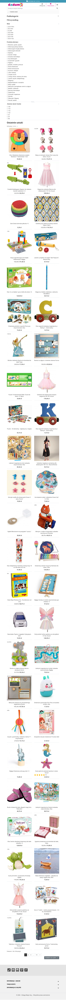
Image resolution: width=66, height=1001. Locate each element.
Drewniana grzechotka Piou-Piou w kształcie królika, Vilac (46, 703)
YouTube (13, 969)
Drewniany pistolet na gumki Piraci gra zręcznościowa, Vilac (19, 327)
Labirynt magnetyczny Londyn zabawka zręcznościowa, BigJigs (46, 669)
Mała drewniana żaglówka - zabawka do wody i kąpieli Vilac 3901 (46, 876)
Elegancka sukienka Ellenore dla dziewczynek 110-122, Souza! (47, 190)
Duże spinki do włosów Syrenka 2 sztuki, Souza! (46, 772)
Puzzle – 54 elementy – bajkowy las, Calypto (19, 429)
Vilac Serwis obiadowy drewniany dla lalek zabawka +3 (19, 842)
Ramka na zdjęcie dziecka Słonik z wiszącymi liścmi (19, 669)
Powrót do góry (51, 958)
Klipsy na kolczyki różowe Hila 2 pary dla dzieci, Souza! (46, 156)
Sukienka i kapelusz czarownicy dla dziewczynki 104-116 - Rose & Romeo (46, 464)
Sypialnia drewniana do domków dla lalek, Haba (47, 842)
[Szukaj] (33, 8)
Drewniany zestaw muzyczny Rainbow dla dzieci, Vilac (46, 566)
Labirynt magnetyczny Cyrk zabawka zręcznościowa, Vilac (19, 464)
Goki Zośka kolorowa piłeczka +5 (19, 223)
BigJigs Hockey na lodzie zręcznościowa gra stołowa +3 (46, 600)
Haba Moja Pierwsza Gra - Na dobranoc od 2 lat (19, 600)
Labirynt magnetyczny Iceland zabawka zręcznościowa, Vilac (46, 808)
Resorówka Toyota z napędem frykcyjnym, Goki (19, 635)
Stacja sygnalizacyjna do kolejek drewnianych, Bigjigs (19, 258)
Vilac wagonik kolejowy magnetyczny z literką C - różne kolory (47, 327)
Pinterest (21, 969)
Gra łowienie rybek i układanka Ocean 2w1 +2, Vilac (47, 498)
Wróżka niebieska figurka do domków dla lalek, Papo (19, 361)
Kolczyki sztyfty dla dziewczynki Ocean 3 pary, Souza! (19, 498)
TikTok (9, 969)
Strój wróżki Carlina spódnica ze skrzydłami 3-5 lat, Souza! (46, 635)
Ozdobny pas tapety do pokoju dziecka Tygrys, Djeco (47, 224)
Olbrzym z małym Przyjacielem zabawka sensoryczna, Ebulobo (46, 532)
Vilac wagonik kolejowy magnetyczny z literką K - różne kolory (47, 429)
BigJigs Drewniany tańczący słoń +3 (19, 771)
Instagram (17, 969)
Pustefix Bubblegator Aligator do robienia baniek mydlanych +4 (19, 190)
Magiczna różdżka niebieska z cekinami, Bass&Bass (46, 292)
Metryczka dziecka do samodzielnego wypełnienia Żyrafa (19, 703)
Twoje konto (11, 984)
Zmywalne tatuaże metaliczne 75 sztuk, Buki (46, 737)
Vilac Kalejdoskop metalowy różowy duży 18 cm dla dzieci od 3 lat (19, 566)
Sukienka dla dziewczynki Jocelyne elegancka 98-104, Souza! (46, 395)
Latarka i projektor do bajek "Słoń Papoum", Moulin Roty (46, 258)
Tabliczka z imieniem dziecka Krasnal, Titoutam (19, 945)
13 (36, 955)
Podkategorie (33, 16)
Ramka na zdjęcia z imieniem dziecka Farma (46, 360)
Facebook (26, 969)
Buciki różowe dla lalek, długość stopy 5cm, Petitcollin (19, 808)
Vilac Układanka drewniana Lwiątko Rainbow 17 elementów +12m (19, 156)
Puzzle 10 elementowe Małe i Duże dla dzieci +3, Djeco (19, 395)
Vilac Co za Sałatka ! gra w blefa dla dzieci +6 (19, 292)
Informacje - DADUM (13, 981)
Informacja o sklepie (14, 987)
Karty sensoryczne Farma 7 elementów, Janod (47, 945)
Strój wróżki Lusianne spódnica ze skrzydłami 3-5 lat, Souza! (19, 911)
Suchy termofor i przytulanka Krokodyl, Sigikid (19, 876)
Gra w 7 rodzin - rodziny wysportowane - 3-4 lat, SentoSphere (46, 911)
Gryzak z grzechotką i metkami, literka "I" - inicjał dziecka (19, 737)
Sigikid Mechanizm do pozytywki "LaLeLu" (19, 531)
